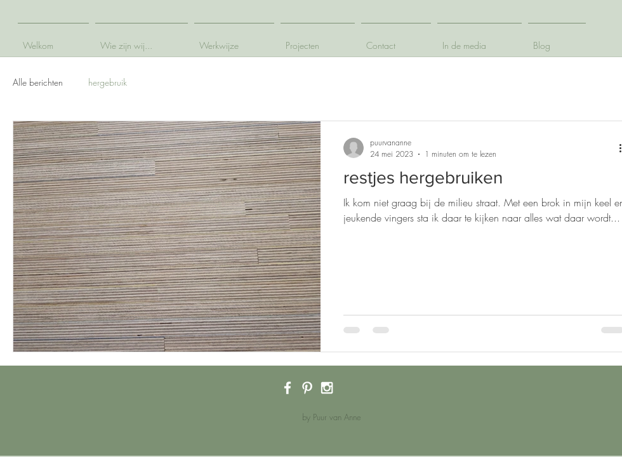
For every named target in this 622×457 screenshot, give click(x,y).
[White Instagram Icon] (327, 388)
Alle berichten (38, 82)
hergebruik (107, 82)
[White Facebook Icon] (287, 388)
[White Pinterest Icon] (307, 388)
